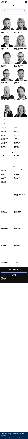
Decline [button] (4, 437)
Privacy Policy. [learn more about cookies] (10, 434)
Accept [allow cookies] (4, 435)
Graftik (4, 344)
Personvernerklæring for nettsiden (5, 345)
